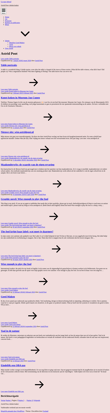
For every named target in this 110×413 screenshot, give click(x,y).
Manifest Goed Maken (16, 43)
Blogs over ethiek (15, 46)
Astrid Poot (39, 60)
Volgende (37, 400)
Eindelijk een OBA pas (13, 365)
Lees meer (25, 89)
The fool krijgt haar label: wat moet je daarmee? (27, 231)
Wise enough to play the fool (16, 264)
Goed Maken (8, 296)
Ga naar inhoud (6, 2)
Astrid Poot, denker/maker (10, 5)
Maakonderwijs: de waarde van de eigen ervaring (27, 164)
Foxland (45, 411)
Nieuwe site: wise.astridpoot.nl (17, 132)
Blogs (7, 24)
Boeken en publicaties (12, 23)
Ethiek (23, 41)
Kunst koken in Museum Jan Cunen (20, 97)
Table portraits (9, 65)
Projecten (8, 21)
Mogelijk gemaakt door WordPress (12, 411)
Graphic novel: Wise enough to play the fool (24, 199)
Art (6, 19)
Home (7, 17)
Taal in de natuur (10, 331)
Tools (11, 44)
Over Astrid (9, 48)
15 (30, 400)
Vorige (3, 400)
